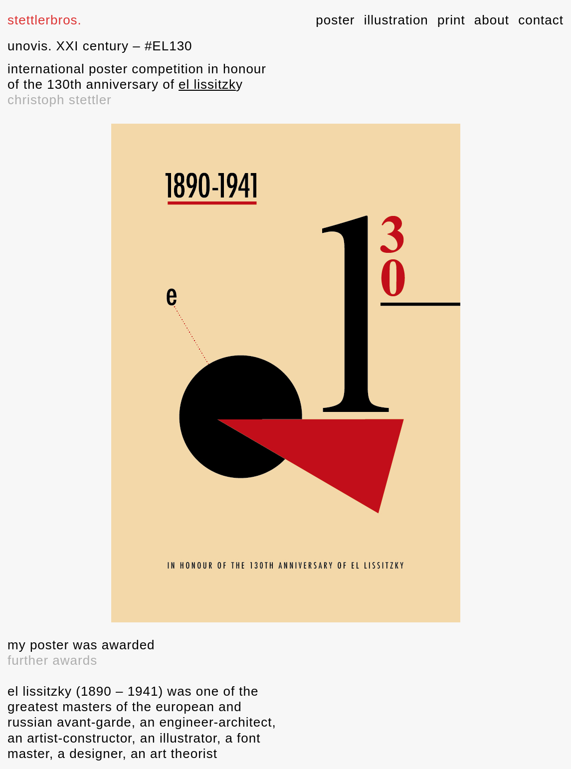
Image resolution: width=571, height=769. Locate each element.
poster (335, 19)
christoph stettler (59, 99)
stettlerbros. (44, 19)
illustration (396, 19)
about (491, 19)
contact (541, 19)
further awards (52, 660)
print (451, 19)
